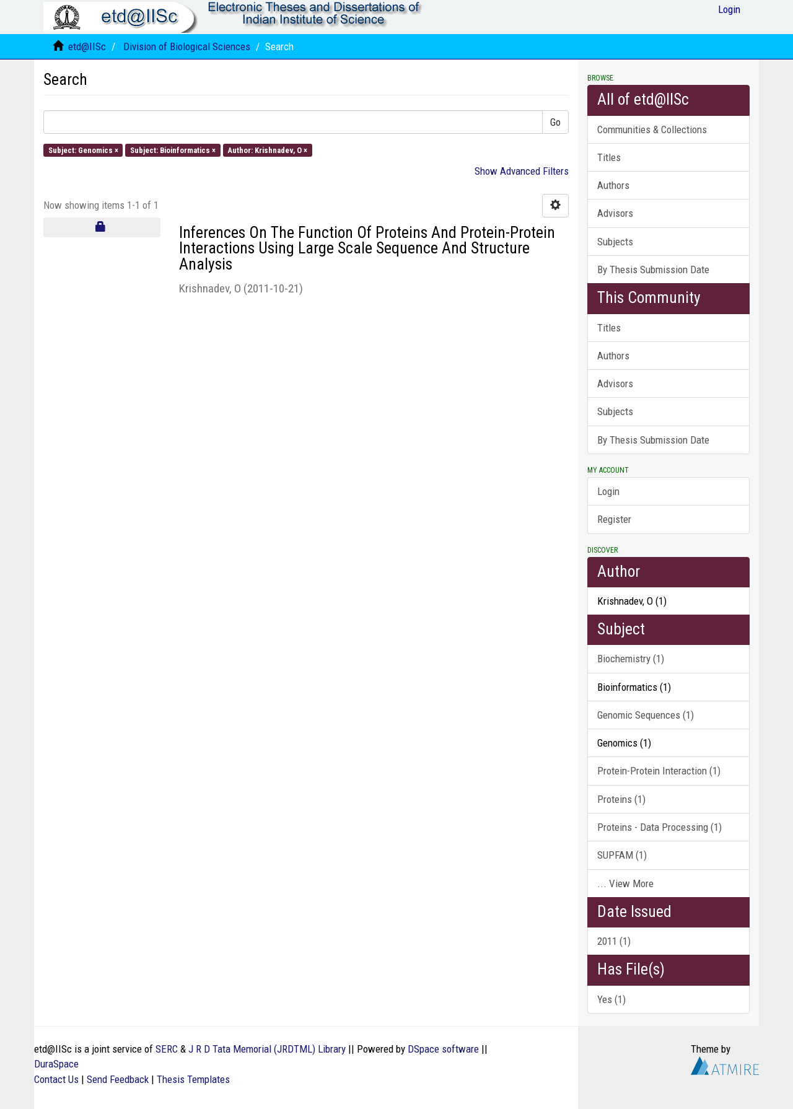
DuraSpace (56, 1064)
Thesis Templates (193, 1079)
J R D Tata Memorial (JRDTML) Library (267, 1049)
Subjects (615, 241)
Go (555, 122)
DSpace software (443, 1049)
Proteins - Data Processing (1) (659, 827)
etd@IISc (87, 46)
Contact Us (56, 1079)
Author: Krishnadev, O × (267, 149)
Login (608, 491)
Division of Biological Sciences (186, 46)
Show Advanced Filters (522, 171)
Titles (609, 157)
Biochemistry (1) (630, 658)
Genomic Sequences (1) (645, 715)
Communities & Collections (652, 129)
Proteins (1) (621, 799)
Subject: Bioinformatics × (173, 149)
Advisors (615, 213)
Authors (613, 185)
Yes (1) (611, 999)
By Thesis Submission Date (653, 269)
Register (614, 519)
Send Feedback (118, 1079)
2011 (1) (614, 941)
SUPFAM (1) (622, 855)
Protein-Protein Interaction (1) (659, 771)
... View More (625, 883)
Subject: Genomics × (83, 149)
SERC (167, 1049)
